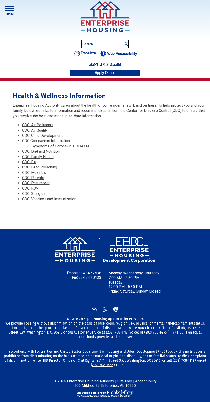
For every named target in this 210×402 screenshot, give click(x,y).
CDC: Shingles (34, 193)
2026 (62, 381)
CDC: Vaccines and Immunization (49, 199)
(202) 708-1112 (116, 332)
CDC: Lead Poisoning (39, 167)
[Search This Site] (105, 44)
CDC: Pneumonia (36, 183)
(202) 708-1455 (155, 332)
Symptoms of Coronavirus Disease (60, 146)
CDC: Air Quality (35, 130)
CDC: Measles (34, 172)
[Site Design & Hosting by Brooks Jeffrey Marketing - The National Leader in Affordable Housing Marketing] (105, 393)
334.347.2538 (90, 273)
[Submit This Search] (124, 42)
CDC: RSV (30, 188)
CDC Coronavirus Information (46, 140)
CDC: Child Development (42, 135)
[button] (9, 11)
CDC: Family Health (38, 157)
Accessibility (146, 381)
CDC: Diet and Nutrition (41, 151)
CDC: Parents (33, 178)
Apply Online (105, 73)
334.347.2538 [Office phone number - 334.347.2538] (105, 64)
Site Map (124, 381)
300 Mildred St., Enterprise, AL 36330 (105, 385)
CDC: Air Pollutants (37, 125)
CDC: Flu (29, 162)
